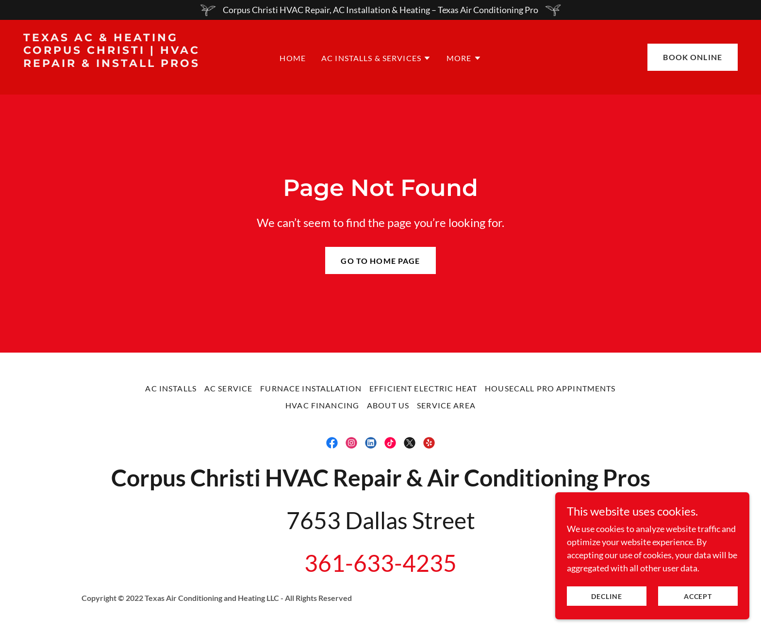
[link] (119, 76)
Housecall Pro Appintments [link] (550, 388)
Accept (698, 596)
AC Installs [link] (171, 388)
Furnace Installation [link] (311, 388)
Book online (692, 57)
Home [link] (293, 58)
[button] (376, 58)
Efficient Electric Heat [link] (423, 388)
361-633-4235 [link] (380, 563)
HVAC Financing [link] (322, 405)
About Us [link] (388, 405)
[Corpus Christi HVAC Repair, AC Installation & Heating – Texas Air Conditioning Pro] (380, 10)
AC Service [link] (228, 388)
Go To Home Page (380, 260)
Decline (606, 596)
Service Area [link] (446, 405)
